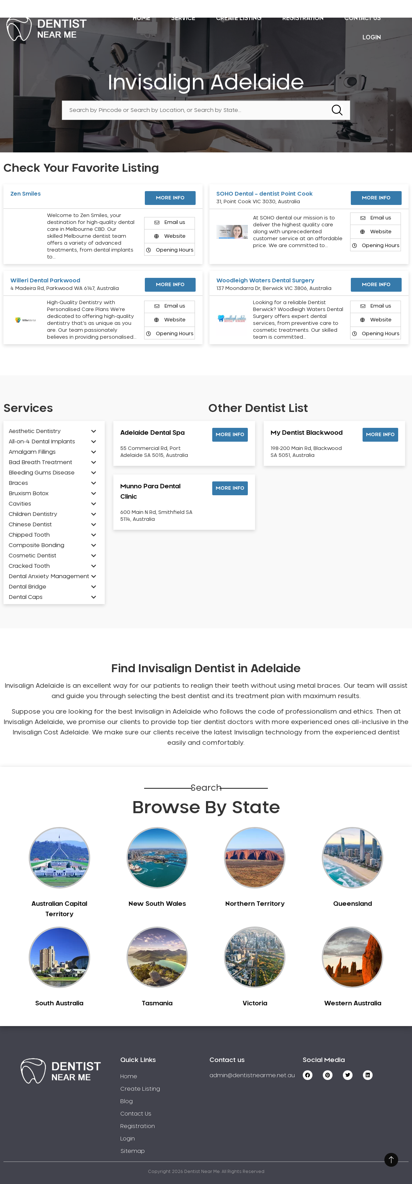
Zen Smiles (25, 194)
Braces (18, 483)
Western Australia (352, 1003)
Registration (303, 18)
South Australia (59, 1003)
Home (141, 18)
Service (183, 18)
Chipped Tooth (29, 535)
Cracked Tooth (29, 566)
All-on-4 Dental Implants (42, 441)
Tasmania (157, 1003)
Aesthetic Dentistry (35, 431)
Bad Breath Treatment (40, 462)
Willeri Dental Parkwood (45, 280)
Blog (126, 1101)
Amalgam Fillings (32, 452)
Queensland (352, 904)
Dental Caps (26, 597)
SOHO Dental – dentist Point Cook (264, 194)
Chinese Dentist (30, 524)
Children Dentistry (33, 514)
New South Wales (157, 904)
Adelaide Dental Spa (152, 433)
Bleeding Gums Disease (42, 473)
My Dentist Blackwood (307, 433)
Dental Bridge (27, 587)
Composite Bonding (36, 545)
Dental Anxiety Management (49, 576)
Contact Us (362, 18)
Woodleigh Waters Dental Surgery (265, 280)
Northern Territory (254, 904)
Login (372, 37)
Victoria (255, 1003)
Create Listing (239, 18)
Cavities (20, 504)
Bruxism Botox (29, 493)
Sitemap (132, 1151)
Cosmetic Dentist (32, 555)
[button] (230, 435)
